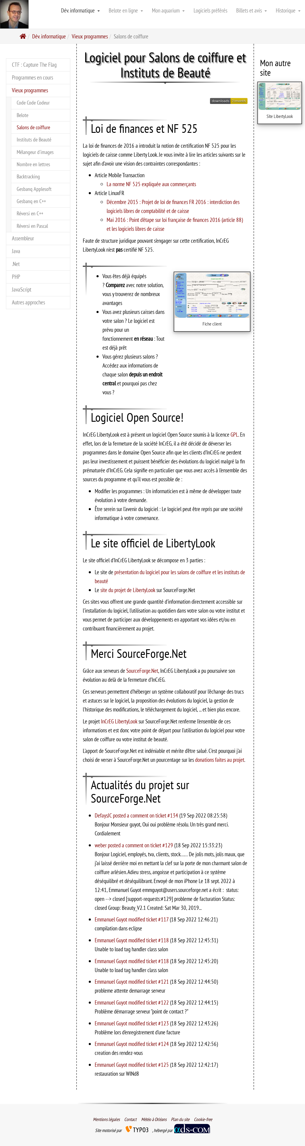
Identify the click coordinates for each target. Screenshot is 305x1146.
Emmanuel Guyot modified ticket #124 (132, 1043)
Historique (288, 10)
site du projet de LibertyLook (127, 590)
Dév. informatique (80, 10)
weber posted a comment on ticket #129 (134, 845)
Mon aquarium (168, 10)
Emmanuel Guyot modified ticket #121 (132, 981)
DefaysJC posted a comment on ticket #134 (137, 815)
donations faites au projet (219, 759)
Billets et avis (251, 10)
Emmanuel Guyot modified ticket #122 (132, 1002)
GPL (234, 434)
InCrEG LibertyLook (119, 721)
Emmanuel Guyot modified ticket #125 (132, 1064)
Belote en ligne (126, 10)
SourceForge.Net (142, 670)
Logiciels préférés (210, 10)
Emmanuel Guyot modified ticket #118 (132, 940)
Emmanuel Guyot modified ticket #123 (132, 1023)
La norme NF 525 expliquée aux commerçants (151, 184)
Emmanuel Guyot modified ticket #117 (132, 919)
